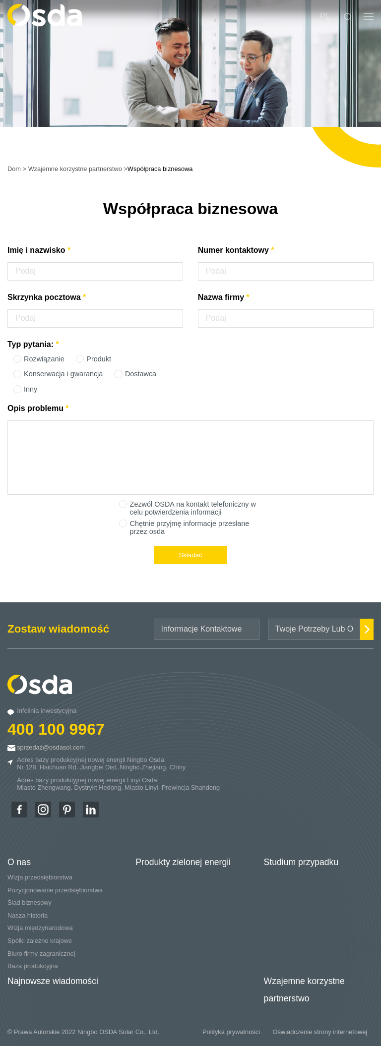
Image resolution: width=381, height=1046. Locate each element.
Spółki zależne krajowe (39, 940)
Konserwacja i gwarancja (63, 374)
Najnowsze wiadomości (52, 981)
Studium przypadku (301, 862)
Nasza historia (27, 915)
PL (325, 16)
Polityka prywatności (231, 1032)
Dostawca (140, 374)
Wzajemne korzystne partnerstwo (75, 169)
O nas (19, 862)
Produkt (98, 359)
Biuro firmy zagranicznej (41, 953)
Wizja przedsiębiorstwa (39, 877)
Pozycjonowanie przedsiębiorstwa (55, 890)
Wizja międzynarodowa (40, 927)
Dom (14, 169)
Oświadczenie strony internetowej (320, 1032)
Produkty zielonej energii (183, 862)
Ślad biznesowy (29, 902)
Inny (30, 389)
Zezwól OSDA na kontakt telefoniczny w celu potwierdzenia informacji (193, 508)
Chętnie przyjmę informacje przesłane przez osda (190, 527)
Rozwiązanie (44, 359)
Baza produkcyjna (32, 966)
